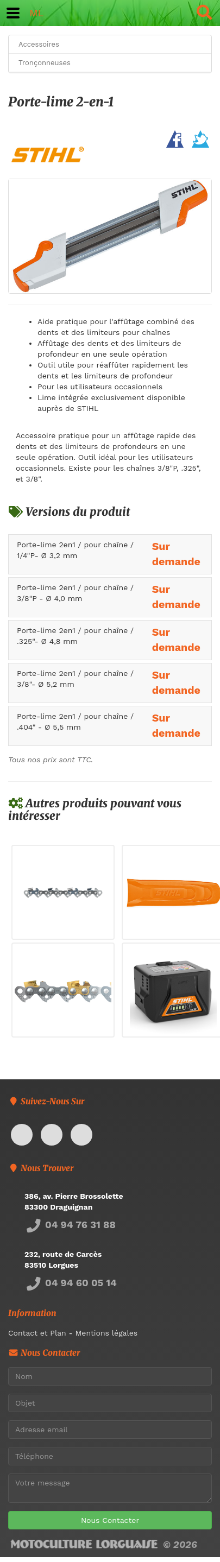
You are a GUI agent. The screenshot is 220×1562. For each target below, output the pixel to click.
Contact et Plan (37, 1333)
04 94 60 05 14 (70, 1282)
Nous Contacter (110, 1520)
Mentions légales (106, 1333)
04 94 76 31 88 (70, 1224)
